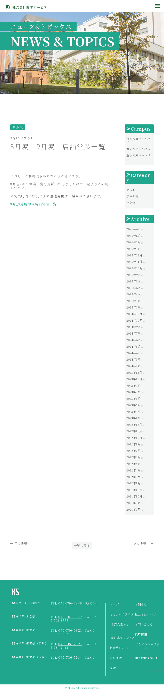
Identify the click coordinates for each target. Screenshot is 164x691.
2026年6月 (133, 229)
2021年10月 (134, 496)
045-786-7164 (70, 657)
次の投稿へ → (144, 543)
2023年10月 (134, 379)
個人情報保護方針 (147, 658)
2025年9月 (133, 275)
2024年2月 (133, 366)
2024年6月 (133, 340)
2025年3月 (133, 301)
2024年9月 (133, 327)
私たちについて (145, 614)
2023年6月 (133, 398)
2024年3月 (133, 359)
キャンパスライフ (122, 614)
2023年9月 (133, 386)
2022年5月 (133, 464)
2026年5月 (133, 235)
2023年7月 (133, 392)
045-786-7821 (70, 630)
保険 (113, 668)
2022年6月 (133, 457)
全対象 (130, 203)
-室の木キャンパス (122, 638)
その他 (17, 127)
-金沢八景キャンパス (122, 626)
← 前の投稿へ (20, 543)
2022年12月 (134, 424)
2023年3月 (133, 412)
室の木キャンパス (138, 149)
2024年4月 (133, 353)
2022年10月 (134, 438)
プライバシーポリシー (147, 646)
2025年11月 (134, 262)
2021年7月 (133, 509)
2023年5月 (133, 405)
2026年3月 (133, 242)
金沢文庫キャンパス (138, 157)
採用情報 (141, 634)
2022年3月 (133, 477)
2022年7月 (133, 451)
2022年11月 (134, 431)
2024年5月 (133, 346)
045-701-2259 (70, 616)
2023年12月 (134, 372)
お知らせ (141, 604)
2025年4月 (133, 294)
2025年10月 (134, 268)
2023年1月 (133, 418)
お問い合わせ (144, 624)
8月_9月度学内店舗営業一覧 (33, 204)
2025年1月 (133, 307)
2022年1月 (133, 483)
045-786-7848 (70, 603)
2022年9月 (133, 444)
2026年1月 (133, 249)
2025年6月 (133, 288)
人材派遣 (116, 658)
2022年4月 (133, 470)
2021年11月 (134, 490)
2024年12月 (134, 314)
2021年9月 (133, 503)
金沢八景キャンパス (138, 140)
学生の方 (132, 196)
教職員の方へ (119, 648)
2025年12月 (134, 255)
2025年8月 (133, 281)
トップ (114, 604)
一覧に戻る (82, 545)
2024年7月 (133, 333)
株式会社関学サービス (29, 7)
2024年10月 (134, 320)
